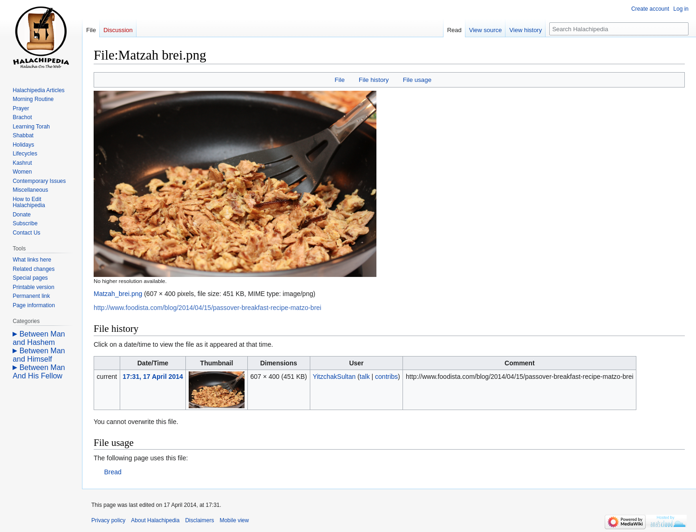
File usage (417, 79)
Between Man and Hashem (39, 338)
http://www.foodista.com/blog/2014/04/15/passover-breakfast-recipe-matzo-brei (207, 307)
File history (374, 79)
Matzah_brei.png (118, 293)
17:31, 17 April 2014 (153, 376)
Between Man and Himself (39, 355)
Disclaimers (199, 520)
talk (365, 376)
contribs (386, 376)
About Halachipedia (155, 520)
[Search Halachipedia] (619, 28)
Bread (112, 472)
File (339, 79)
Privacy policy (108, 520)
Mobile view (234, 520)
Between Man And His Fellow (39, 372)
